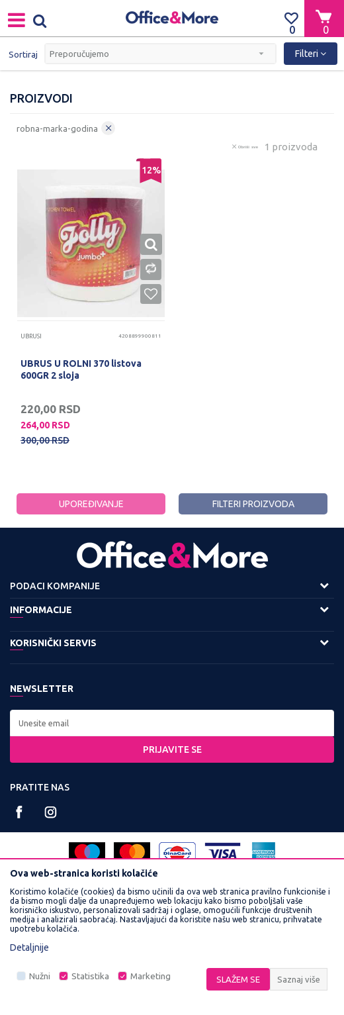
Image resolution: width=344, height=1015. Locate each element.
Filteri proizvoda (253, 504)
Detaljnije (29, 947)
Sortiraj (23, 54)
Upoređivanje (91, 504)
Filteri (310, 53)
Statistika (90, 976)
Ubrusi (31, 336)
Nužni (39, 976)
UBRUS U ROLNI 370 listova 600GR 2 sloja (81, 369)
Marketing (150, 976)
